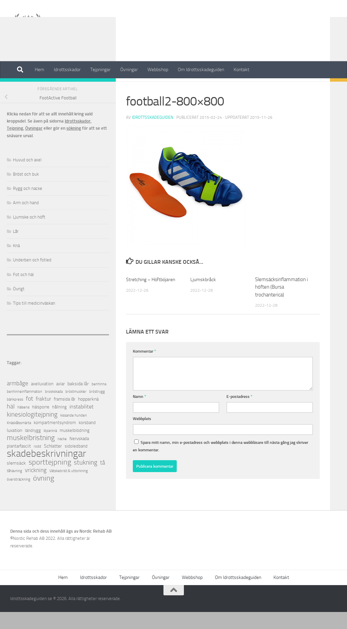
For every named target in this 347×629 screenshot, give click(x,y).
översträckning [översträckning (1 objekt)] (18, 496)
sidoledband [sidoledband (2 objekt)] (76, 463)
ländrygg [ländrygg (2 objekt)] (33, 447)
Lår (15, 248)
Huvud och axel (27, 176)
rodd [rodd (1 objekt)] (37, 463)
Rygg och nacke (27, 205)
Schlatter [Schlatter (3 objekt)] (53, 463)
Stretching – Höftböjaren (152, 296)
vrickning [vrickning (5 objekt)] (36, 487)
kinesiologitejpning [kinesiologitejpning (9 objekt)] (32, 431)
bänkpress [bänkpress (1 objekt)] (15, 416)
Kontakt (241, 69)
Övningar (129, 69)
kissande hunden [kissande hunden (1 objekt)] (73, 432)
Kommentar (144, 368)
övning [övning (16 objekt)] (43, 495)
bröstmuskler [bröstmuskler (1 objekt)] (75, 408)
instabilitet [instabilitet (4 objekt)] (81, 423)
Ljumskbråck (203, 296)
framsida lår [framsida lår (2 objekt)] (64, 416)
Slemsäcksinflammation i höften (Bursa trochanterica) (281, 304)
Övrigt (19, 305)
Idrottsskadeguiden (152, 134)
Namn (139, 413)
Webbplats (142, 435)
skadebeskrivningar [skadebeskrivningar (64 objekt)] (46, 470)
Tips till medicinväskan (34, 320)
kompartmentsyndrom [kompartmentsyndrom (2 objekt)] (55, 439)
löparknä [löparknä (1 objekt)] (50, 448)
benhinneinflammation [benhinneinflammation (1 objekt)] (24, 408)
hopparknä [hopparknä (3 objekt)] (88, 416)
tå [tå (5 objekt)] (102, 480)
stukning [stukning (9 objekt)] (85, 479)
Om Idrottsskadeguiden (201, 69)
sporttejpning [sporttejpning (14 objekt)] (50, 479)
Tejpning (15, 145)
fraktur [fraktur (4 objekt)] (43, 416)
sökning (73, 145)
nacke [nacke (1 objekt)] (62, 456)
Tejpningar (100, 69)
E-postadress (239, 413)
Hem (39, 69)
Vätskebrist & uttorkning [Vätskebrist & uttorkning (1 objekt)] (68, 488)
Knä (16, 262)
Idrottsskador (67, 69)
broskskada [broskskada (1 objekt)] (54, 408)
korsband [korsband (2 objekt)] (87, 439)
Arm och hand (26, 219)
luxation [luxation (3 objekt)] (14, 447)
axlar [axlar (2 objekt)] (60, 400)
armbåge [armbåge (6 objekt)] (17, 400)
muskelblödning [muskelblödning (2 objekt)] (75, 447)
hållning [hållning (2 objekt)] (59, 423)
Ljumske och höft (29, 234)
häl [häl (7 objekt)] (11, 423)
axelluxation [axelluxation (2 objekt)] (42, 400)
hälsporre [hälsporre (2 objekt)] (40, 423)
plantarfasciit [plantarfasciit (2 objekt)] (19, 463)
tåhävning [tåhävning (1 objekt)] (14, 488)
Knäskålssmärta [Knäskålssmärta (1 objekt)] (19, 440)
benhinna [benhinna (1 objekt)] (99, 401)
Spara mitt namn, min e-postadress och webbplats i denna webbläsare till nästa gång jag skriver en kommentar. (220, 463)
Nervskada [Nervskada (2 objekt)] (79, 455)
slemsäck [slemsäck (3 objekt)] (16, 480)
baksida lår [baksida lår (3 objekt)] (78, 401)
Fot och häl (23, 291)
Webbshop (157, 69)
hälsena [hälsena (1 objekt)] (23, 424)
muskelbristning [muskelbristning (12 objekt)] (31, 454)
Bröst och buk (26, 191)
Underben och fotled (32, 276)
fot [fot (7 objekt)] (29, 415)
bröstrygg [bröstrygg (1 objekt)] (97, 408)
